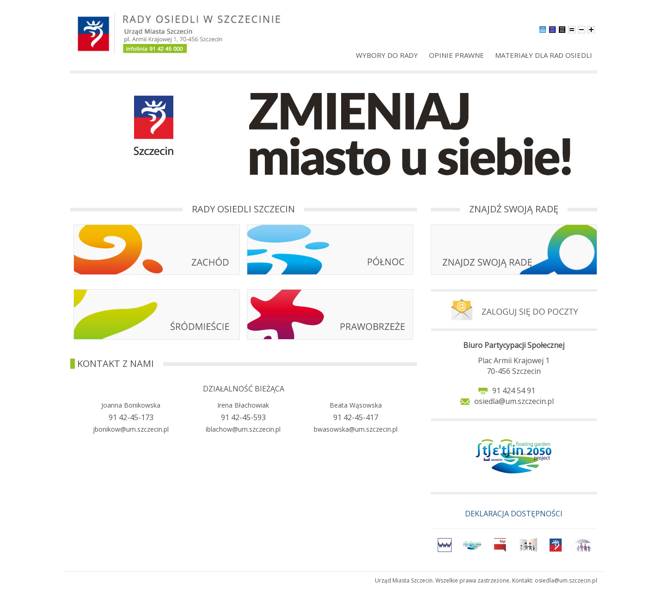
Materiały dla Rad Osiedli (543, 55)
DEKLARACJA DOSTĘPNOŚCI (514, 513)
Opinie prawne (456, 55)
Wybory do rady (387, 55)
